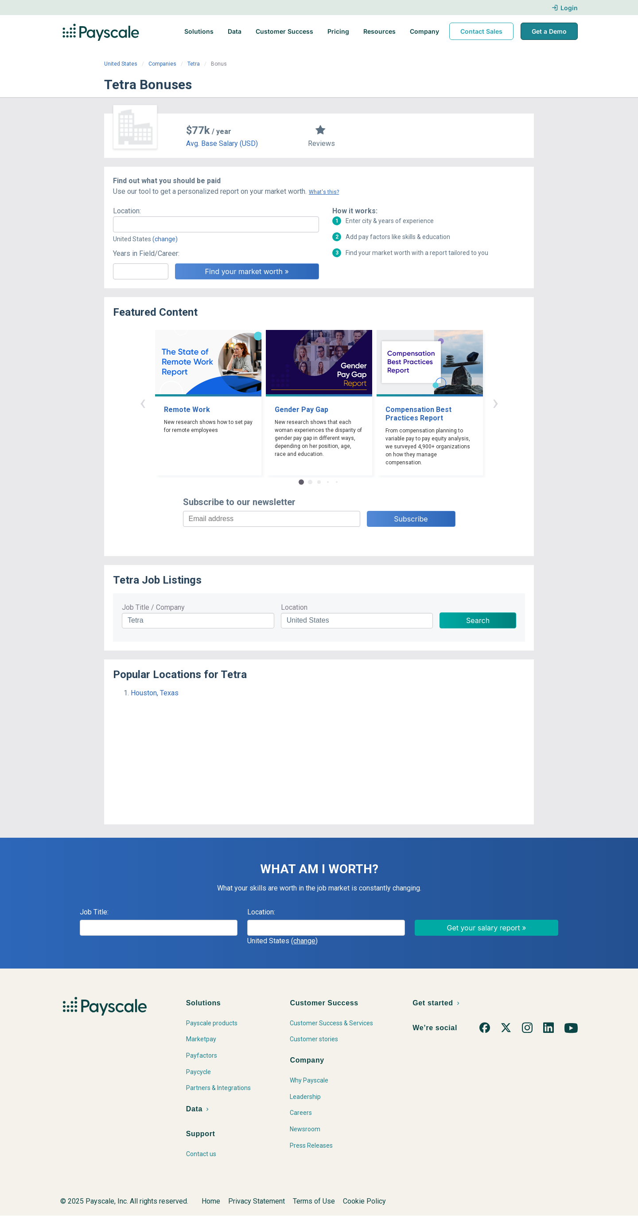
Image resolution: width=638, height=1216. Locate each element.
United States (120, 64)
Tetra (193, 64)
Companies (162, 64)
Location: (127, 211)
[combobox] (216, 224)
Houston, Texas (155, 693)
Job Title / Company (153, 607)
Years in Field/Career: (146, 253)
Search (478, 620)
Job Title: (94, 912)
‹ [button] (143, 402)
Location (294, 607)
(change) (165, 239)
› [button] (495, 402)
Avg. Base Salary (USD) (222, 143)
